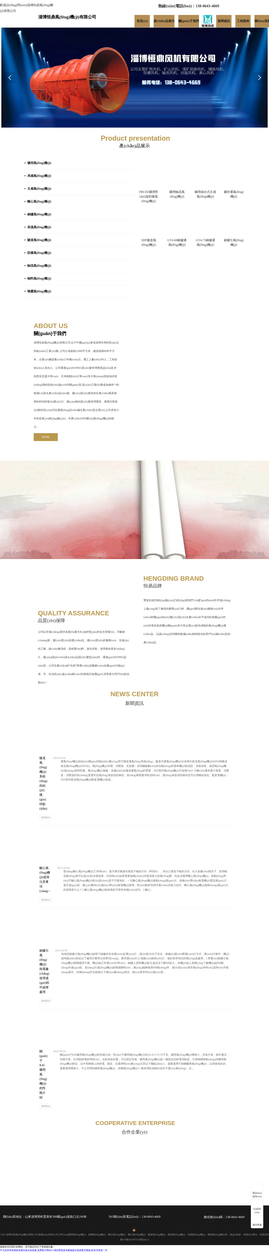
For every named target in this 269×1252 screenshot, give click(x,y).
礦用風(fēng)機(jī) (39, 163)
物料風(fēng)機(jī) (39, 278)
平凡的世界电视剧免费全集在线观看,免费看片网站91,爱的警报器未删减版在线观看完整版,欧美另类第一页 (53, 1250)
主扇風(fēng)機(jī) (39, 188)
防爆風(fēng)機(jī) (39, 252)
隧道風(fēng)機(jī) (39, 240)
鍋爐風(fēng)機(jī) (39, 214)
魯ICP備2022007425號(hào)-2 (134, 1239)
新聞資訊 (45, 817)
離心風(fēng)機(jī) (39, 201)
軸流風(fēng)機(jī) (39, 265)
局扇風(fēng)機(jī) (39, 175)
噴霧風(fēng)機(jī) (39, 291)
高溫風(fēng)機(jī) (39, 227)
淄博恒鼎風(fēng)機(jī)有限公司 (52, 342)
